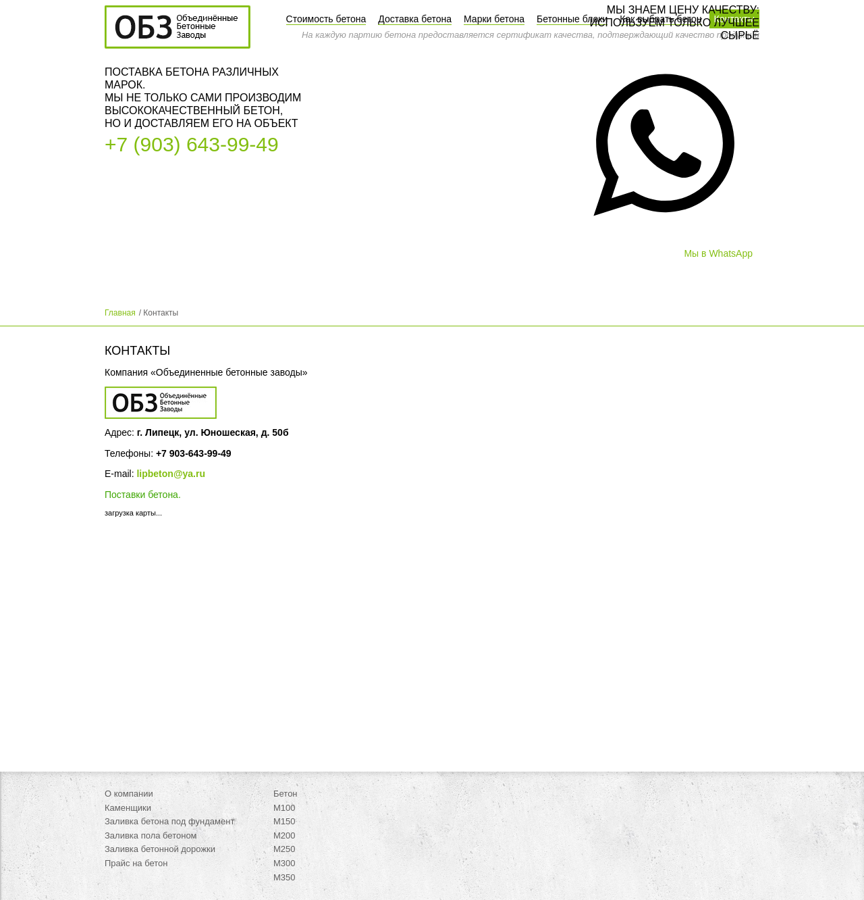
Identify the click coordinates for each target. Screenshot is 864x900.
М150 (284, 821)
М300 (284, 863)
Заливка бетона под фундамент (169, 821)
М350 (284, 877)
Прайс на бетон (136, 863)
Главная (120, 313)
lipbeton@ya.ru (170, 473)
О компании (129, 794)
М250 (284, 849)
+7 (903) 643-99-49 (192, 144)
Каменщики (128, 808)
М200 (284, 835)
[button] (664, 248)
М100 (284, 808)
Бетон (285, 794)
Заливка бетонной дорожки (160, 849)
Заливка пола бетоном (151, 835)
